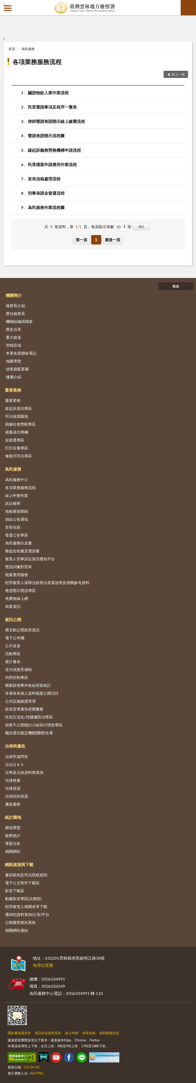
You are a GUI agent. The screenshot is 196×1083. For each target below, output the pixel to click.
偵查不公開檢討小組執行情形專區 (34, 725)
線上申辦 (71, 1033)
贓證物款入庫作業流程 (48, 93)
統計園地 (13, 817)
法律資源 (12, 788)
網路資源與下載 (19, 864)
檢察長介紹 (15, 305)
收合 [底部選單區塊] (176, 286)
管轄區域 (13, 345)
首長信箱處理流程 (44, 179)
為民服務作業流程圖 (46, 207)
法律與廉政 (15, 745)
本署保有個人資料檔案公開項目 (32, 693)
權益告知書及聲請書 (22, 551)
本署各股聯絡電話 (21, 353)
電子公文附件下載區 (22, 882)
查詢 (188, 7)
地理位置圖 (43, 965)
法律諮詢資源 (16, 796)
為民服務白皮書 (18, 543)
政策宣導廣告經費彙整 (24, 709)
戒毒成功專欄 (16, 432)
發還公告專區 (16, 535)
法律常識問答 (16, 756)
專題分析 (12, 843)
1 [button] (96, 239)
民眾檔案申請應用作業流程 (52, 164)
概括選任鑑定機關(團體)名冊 (29, 732)
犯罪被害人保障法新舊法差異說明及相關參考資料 (47, 582)
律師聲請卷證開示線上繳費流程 (56, 121)
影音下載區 (14, 890)
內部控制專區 (16, 677)
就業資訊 (12, 606)
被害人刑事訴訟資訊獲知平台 (30, 558)
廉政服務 (12, 804)
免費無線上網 (16, 598)
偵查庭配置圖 (17, 369)
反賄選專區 (14, 440)
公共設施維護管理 (20, 701)
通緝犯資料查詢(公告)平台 (27, 914)
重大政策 (13, 337)
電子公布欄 (14, 637)
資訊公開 (13, 619)
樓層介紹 (13, 377)
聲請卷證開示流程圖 (46, 135)
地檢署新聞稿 (16, 511)
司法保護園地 (16, 416)
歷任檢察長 (15, 313)
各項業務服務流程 (37, 61)
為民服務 (28, 49)
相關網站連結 (16, 930)
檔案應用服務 (16, 574)
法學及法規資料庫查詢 (24, 772)
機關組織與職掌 (19, 321)
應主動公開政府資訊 (22, 629)
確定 (141, 226)
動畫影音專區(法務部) (23, 898)
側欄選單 (7, 8)
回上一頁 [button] (178, 74)
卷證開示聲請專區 (20, 590)
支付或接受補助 (18, 669)
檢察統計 (12, 835)
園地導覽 (12, 827)
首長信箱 (12, 527)
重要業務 (13, 390)
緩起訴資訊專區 (18, 408)
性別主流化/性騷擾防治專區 (29, 717)
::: (4, 4)
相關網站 (12, 851)
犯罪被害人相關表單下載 (26, 906)
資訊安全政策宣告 (48, 1033)
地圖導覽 (13, 361)
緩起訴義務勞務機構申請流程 (54, 150)
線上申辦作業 (16, 495)
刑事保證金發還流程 (46, 193)
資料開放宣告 (109, 1033)
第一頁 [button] (81, 239)
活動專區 (12, 653)
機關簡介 (14, 295)
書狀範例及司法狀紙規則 (26, 874)
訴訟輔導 (12, 503)
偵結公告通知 (16, 519)
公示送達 (12, 645)
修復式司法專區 (18, 455)
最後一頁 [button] (112, 239)
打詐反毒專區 (16, 448)
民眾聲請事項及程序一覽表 (52, 107)
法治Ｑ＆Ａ (14, 764)
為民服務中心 (16, 479)
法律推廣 (12, 780)
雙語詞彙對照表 (18, 566)
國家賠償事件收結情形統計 (28, 685)
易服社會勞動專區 (20, 424)
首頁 (11, 49)
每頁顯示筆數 (102, 226)
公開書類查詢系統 (20, 922)
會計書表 (12, 661)
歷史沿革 (13, 329)
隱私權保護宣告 (19, 1033)
